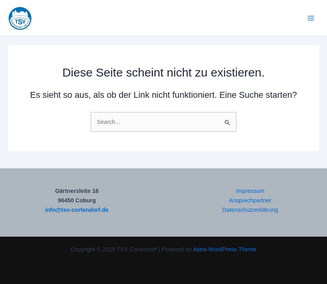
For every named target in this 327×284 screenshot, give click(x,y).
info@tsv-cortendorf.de (77, 210)
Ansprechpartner (250, 200)
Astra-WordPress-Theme (224, 249)
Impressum (250, 191)
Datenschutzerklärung (250, 210)
